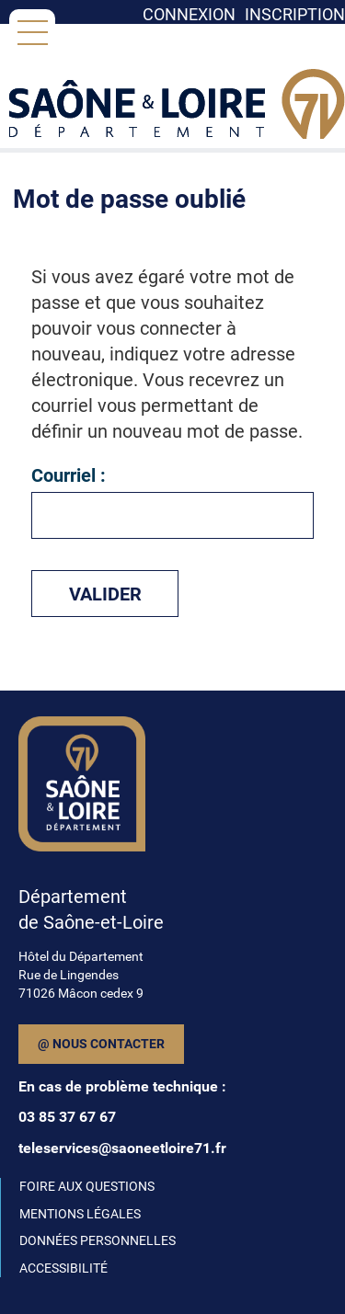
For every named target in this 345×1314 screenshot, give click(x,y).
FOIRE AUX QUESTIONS (87, 1186)
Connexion (189, 14)
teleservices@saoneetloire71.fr (122, 1148)
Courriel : (68, 475)
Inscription (295, 14)
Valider (105, 594)
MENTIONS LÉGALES (80, 1213)
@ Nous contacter (101, 1043)
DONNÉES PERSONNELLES (97, 1240)
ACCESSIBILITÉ (63, 1268)
